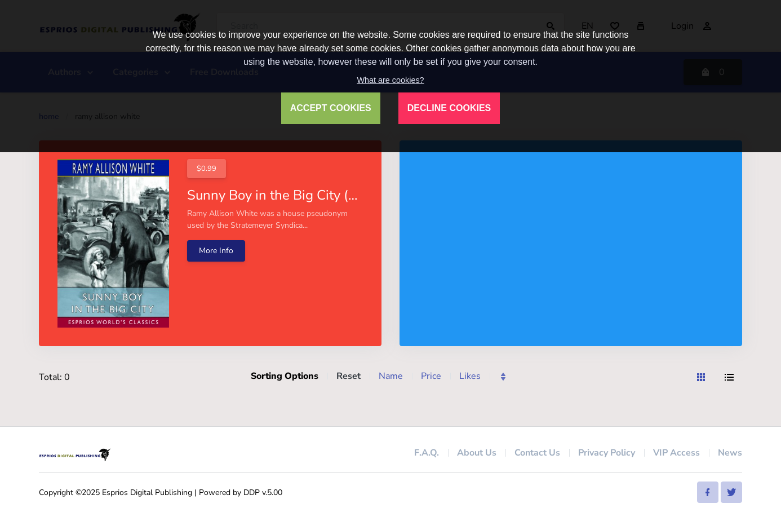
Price (431, 376)
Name (391, 376)
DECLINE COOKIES (449, 108)
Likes (470, 376)
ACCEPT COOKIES (330, 108)
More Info (216, 250)
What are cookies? (390, 80)
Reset (348, 376)
